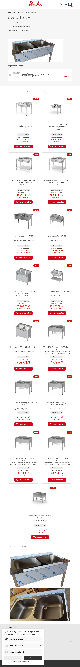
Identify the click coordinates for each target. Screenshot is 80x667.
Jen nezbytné (12, 658)
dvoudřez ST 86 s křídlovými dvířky (23, 347)
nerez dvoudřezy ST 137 (23, 236)
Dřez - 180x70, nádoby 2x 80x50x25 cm (56, 459)
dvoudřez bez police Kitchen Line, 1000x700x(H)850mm (35, 75)
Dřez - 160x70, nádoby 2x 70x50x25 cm (23, 459)
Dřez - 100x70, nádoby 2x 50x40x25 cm (56, 348)
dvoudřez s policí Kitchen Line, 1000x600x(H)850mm (56, 181)
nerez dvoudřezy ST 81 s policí (56, 291)
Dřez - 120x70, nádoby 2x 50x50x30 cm (23, 404)
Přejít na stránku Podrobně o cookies (23, 661)
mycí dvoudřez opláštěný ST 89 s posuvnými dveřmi (23, 292)
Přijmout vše (33, 658)
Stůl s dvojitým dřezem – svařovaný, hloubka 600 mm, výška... (40, 516)
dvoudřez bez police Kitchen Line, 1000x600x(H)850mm (56, 126)
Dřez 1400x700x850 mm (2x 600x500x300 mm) (56, 404)
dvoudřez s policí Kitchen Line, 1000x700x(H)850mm (23, 181)
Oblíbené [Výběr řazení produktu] (36, 91)
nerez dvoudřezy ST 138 (56, 236)
